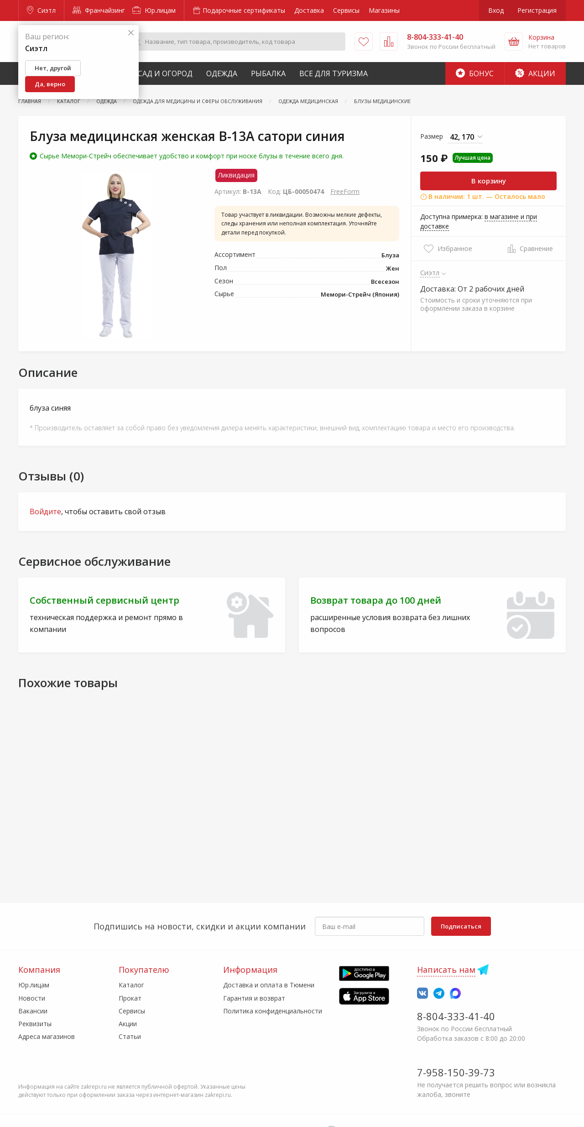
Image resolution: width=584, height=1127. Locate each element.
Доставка (309, 10)
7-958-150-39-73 (456, 1072)
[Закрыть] (131, 33)
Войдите (45, 511)
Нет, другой (53, 68)
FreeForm (345, 191)
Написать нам (446, 969)
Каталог (131, 985)
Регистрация (537, 10)
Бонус (475, 73)
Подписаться (461, 926)
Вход (496, 10)
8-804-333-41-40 (456, 1016)
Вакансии (32, 1011)
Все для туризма (333, 73)
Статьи (130, 1036)
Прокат (130, 998)
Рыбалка (268, 73)
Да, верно (50, 84)
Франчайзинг (99, 10)
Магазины (384, 10)
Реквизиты (35, 1023)
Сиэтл (41, 10)
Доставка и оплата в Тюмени (268, 985)
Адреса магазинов (46, 1036)
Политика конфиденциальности (272, 1011)
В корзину (488, 180)
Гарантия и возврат (254, 998)
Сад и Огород (165, 73)
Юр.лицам (154, 10)
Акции (535, 73)
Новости (31, 998)
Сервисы (346, 10)
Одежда (221, 73)
